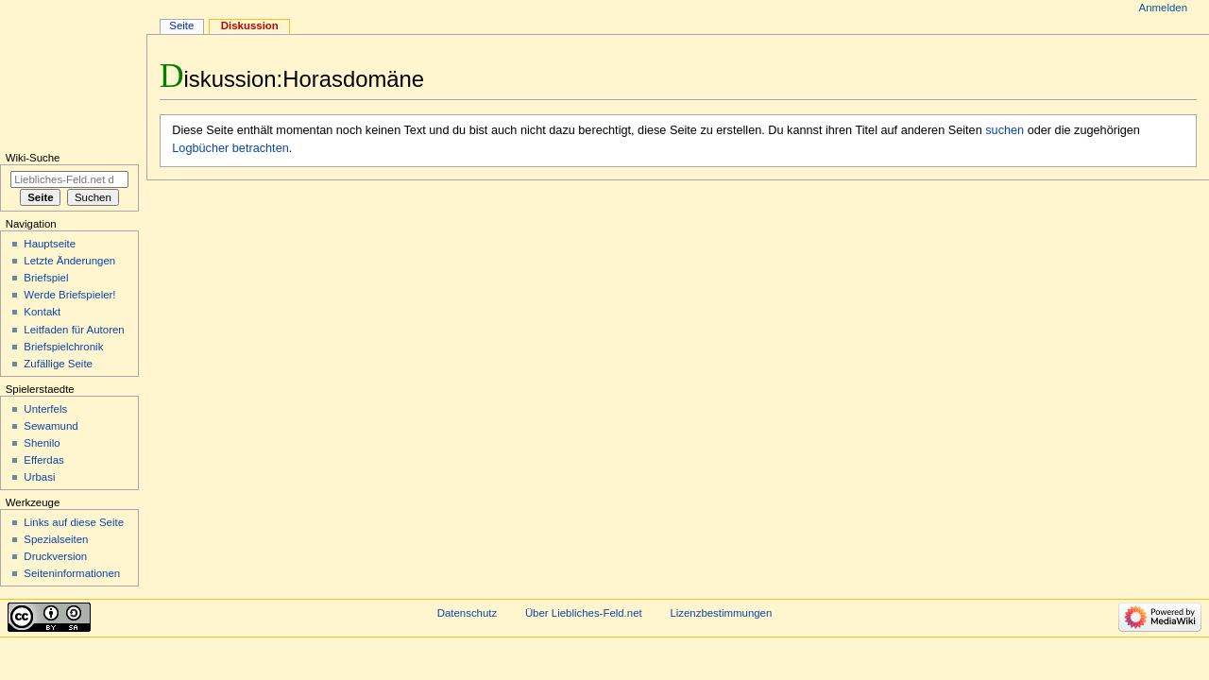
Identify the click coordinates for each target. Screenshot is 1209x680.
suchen (1004, 130)
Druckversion (55, 556)
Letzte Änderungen (69, 260)
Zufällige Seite (58, 363)
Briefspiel (46, 277)
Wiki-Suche (33, 157)
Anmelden (1163, 7)
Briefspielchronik (63, 346)
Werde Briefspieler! (69, 294)
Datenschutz (467, 613)
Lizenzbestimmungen (721, 613)
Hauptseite (50, 243)
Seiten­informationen (72, 573)
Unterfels (45, 409)
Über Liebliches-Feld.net (583, 613)
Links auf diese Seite (74, 522)
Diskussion (250, 25)
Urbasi (39, 477)
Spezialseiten (56, 539)
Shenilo (42, 443)
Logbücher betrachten (230, 148)
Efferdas (43, 460)
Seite (181, 25)
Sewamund (50, 426)
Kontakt (42, 311)
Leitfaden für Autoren (74, 329)
